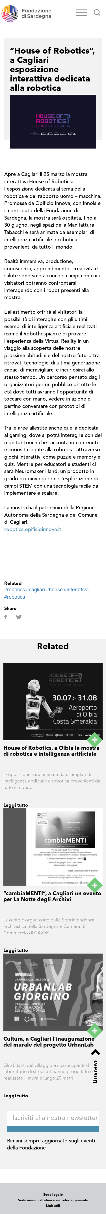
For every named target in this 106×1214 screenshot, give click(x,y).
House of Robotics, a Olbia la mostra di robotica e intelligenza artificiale (51, 751)
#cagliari (35, 589)
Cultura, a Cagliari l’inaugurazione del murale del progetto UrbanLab (48, 1042)
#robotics (14, 589)
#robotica (14, 597)
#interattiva (76, 589)
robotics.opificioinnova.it (32, 529)
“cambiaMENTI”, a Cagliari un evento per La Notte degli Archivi (52, 897)
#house (54, 589)
